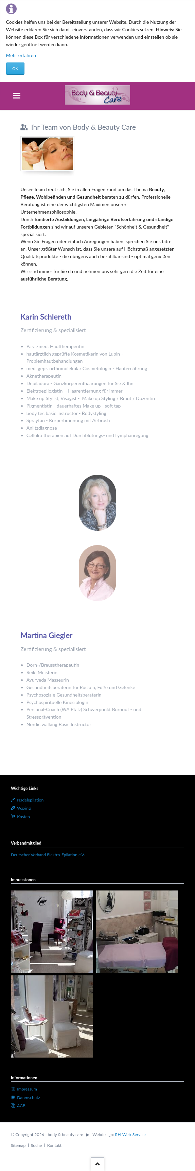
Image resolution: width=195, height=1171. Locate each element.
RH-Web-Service (130, 1134)
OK (15, 68)
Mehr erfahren (21, 55)
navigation (16, 95)
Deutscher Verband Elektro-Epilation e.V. (48, 854)
